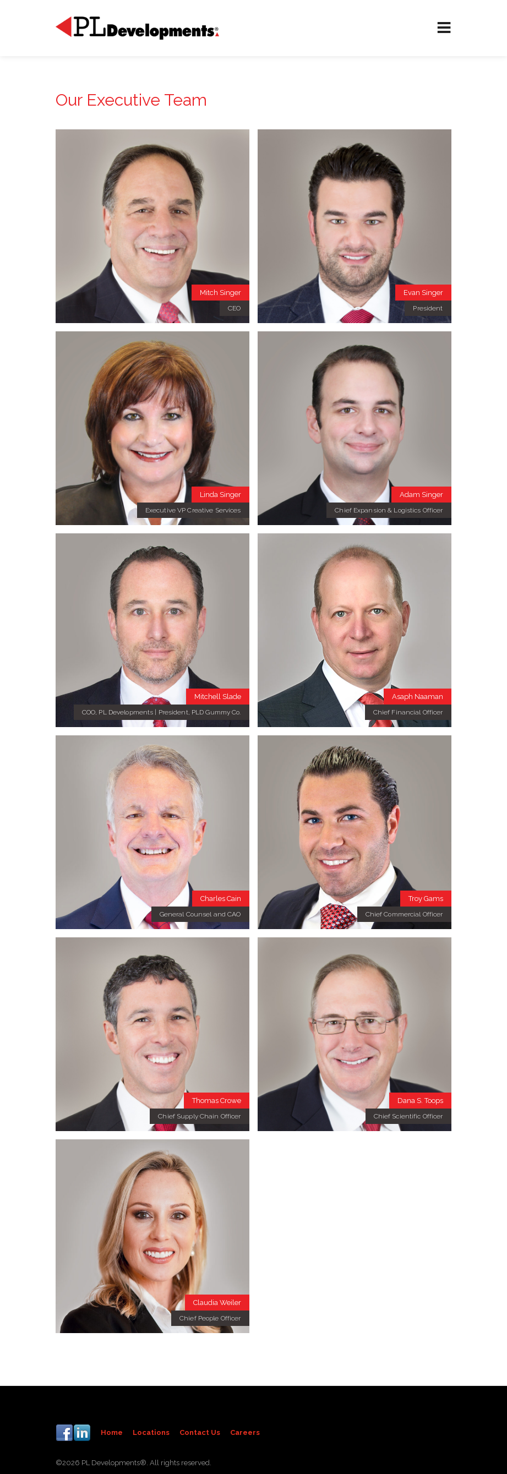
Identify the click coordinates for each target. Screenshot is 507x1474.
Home (112, 1432)
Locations (151, 1432)
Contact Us (199, 1432)
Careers (245, 1432)
